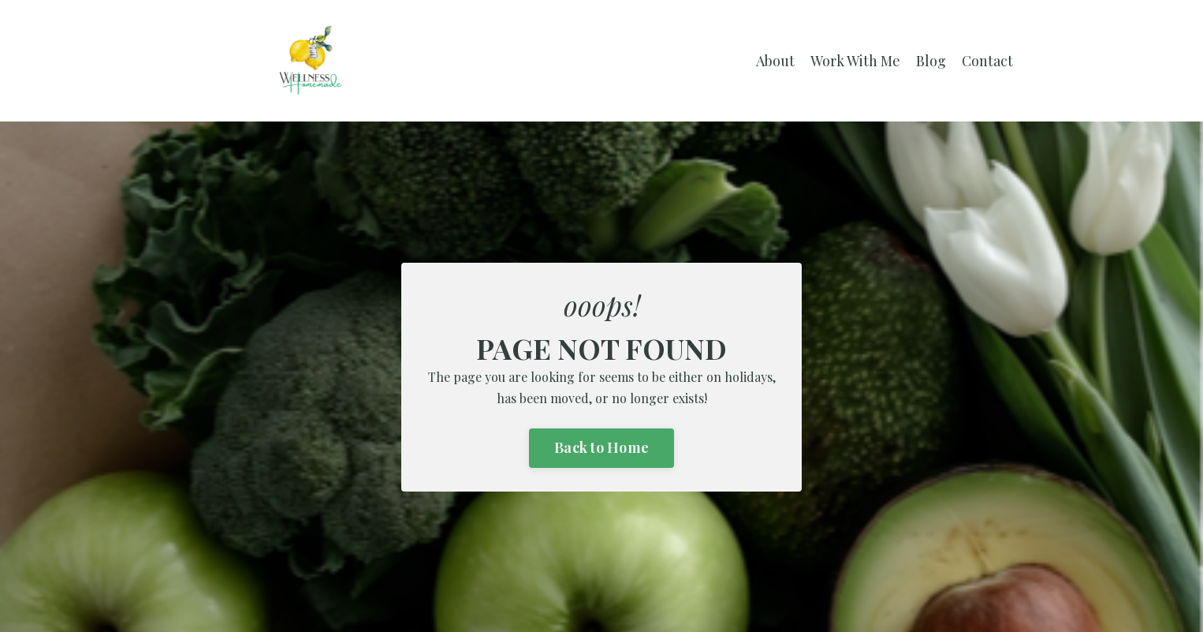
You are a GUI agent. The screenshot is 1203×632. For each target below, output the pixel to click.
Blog (931, 60)
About (775, 60)
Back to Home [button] (601, 447)
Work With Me (855, 60)
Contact (987, 60)
